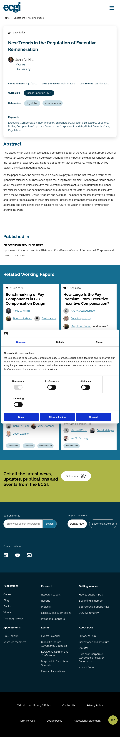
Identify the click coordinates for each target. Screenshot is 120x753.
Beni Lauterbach (22, 321)
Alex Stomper (46, 430)
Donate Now (77, 537)
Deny (22, 408)
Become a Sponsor (103, 537)
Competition (13, 458)
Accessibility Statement (87, 736)
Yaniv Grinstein (21, 313)
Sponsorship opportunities (94, 621)
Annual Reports (88, 682)
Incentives (80, 337)
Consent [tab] (21, 350)
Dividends (29, 458)
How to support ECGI (91, 609)
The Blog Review (13, 633)
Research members (15, 656)
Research (47, 600)
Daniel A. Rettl (21, 430)
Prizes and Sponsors (53, 633)
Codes (7, 609)
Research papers (51, 609)
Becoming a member (91, 615)
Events (45, 642)
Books (7, 621)
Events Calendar (50, 650)
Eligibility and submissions (56, 627)
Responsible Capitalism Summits (54, 678)
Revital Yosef (49, 321)
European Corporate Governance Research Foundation (91, 672)
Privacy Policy (95, 721)
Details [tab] (60, 350)
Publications (19, 18)
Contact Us (68, 721)
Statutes (83, 662)
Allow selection (59, 408)
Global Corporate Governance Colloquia (54, 658)
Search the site (12, 529)
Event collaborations (53, 686)
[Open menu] (111, 8)
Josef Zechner (21, 437)
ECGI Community (89, 627)
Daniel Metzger (79, 442)
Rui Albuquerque (81, 321)
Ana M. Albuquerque (83, 313)
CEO (67, 337)
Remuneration (53, 104)
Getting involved (89, 600)
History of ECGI (87, 650)
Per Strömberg (79, 450)
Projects (46, 621)
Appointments (12, 642)
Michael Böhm (79, 434)
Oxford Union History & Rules (33, 721)
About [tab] (99, 350)
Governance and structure (94, 656)
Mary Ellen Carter (81, 329)
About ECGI (86, 642)
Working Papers (36, 18)
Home (7, 18)
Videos (8, 627)
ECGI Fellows (11, 650)
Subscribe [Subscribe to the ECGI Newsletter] (76, 489)
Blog (6, 615)
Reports (45, 615)
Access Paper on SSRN (39, 94)
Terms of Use (27, 736)
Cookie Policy (54, 736)
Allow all (98, 408)
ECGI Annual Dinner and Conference (55, 668)
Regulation (32, 104)
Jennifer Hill (25, 60)
